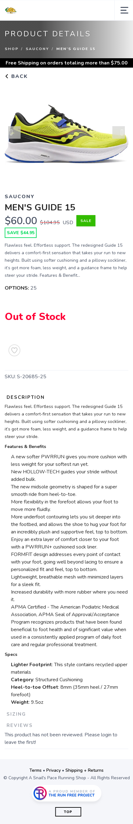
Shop (11, 48)
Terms (35, 770)
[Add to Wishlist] (14, 350)
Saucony (37, 48)
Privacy (53, 770)
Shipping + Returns (84, 770)
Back (16, 76)
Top (68, 812)
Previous (14, 132)
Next (118, 132)
